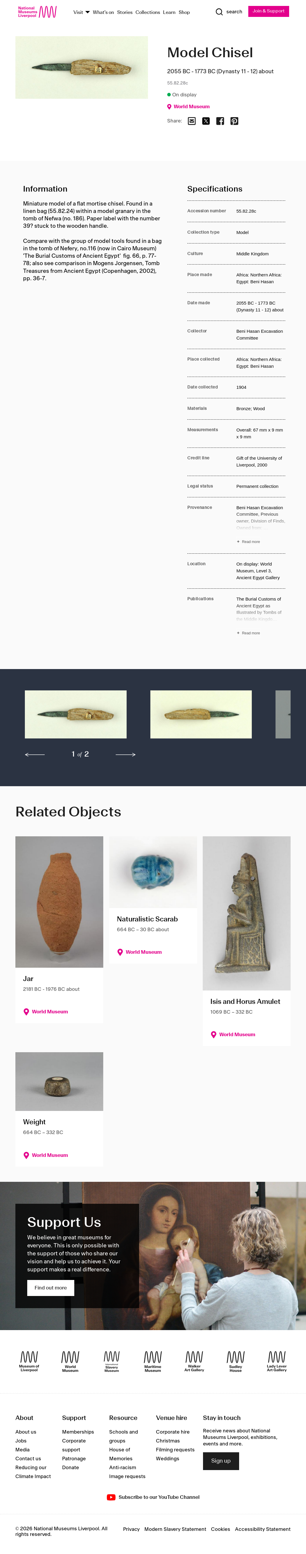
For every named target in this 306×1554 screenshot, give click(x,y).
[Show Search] (227, 12)
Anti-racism (122, 1467)
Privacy (131, 1529)
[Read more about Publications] (260, 617)
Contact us (28, 1458)
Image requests (127, 1476)
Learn (169, 12)
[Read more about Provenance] (260, 525)
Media (22, 1450)
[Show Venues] (87, 12)
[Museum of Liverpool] (29, 1361)
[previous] (35, 755)
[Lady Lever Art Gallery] (277, 1361)
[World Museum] (70, 1361)
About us (25, 1432)
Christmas (168, 1441)
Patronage (74, 1458)
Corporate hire (173, 1432)
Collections (148, 12)
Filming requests (175, 1450)
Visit (78, 12)
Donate (70, 1467)
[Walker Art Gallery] (194, 1361)
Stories (125, 12)
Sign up (221, 1461)
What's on (103, 12)
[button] (76, 718)
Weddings (167, 1458)
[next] (126, 755)
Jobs (21, 1441)
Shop (184, 12)
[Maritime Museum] (153, 1361)
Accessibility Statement (263, 1529)
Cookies (220, 1529)
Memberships (78, 1432)
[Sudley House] (235, 1361)
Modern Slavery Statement (175, 1529)
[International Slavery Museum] (111, 1361)
